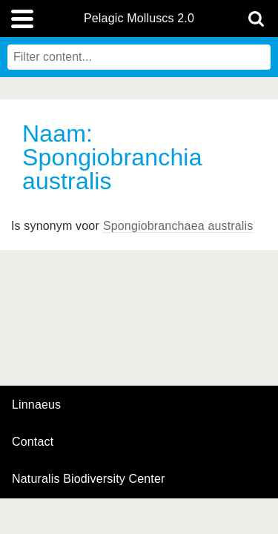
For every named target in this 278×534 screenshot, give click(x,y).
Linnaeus (36, 405)
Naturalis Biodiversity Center (88, 479)
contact (32, 441)
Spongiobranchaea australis (178, 226)
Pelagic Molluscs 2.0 (139, 18)
